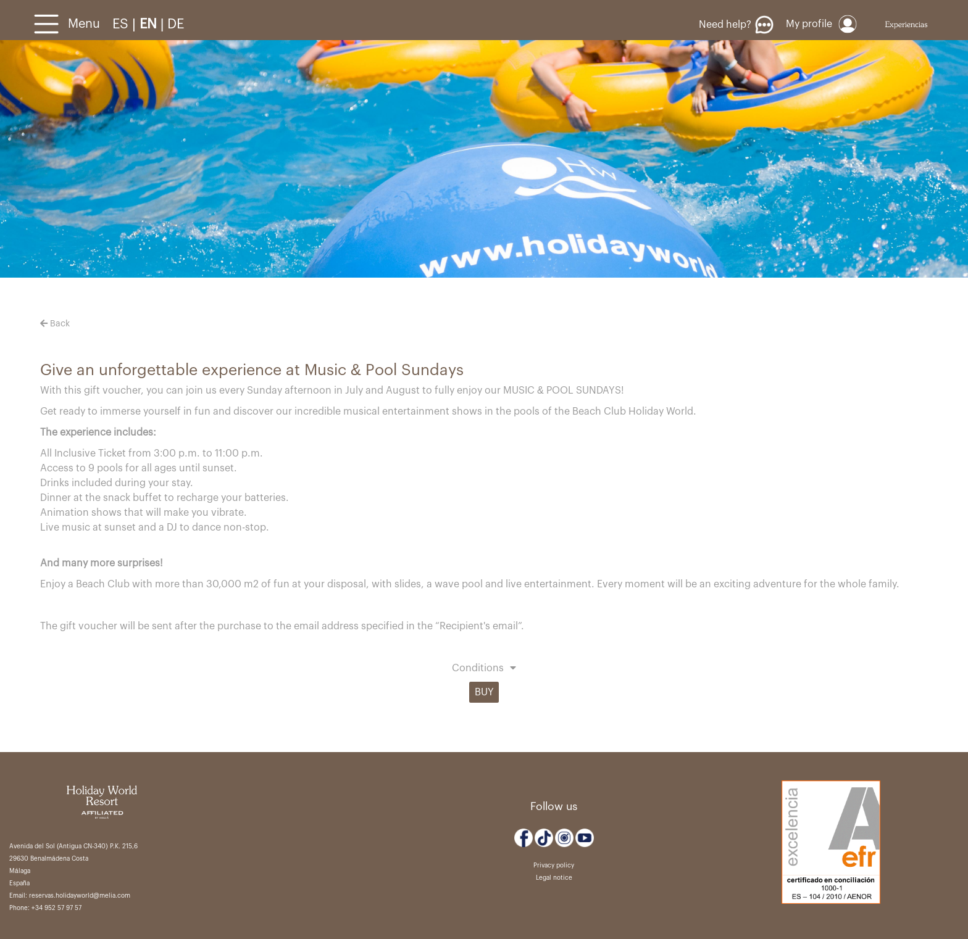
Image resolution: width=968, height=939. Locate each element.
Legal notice (554, 878)
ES (122, 24)
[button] (484, 669)
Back (55, 324)
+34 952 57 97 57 (56, 908)
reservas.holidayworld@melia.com (79, 896)
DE (175, 24)
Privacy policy (553, 865)
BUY (484, 692)
